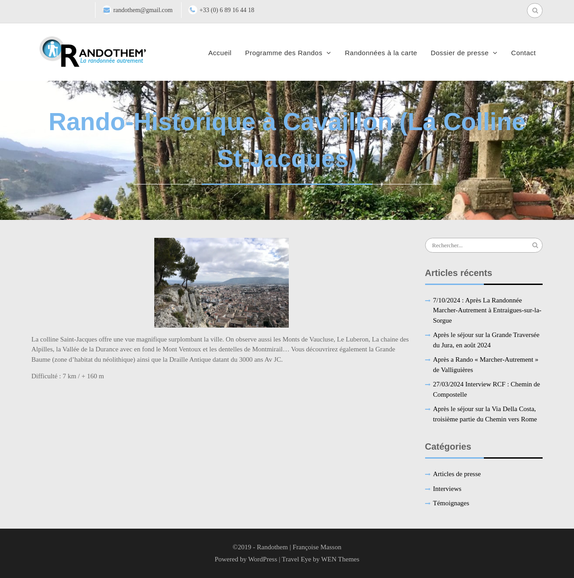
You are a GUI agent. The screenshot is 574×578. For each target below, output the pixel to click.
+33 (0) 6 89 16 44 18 (227, 10)
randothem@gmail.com (143, 10)
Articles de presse (457, 473)
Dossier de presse (459, 53)
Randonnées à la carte (381, 53)
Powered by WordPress (246, 559)
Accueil (220, 53)
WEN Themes (340, 559)
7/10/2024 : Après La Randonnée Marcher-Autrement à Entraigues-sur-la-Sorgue (487, 310)
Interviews (447, 488)
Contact (523, 53)
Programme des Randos (283, 53)
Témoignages (451, 503)
